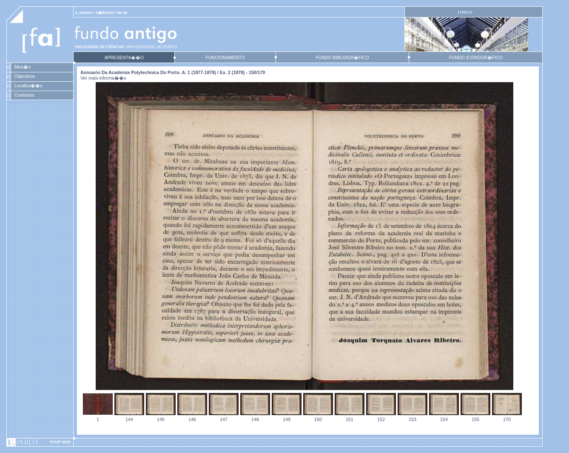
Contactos (24, 94)
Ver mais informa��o (103, 77)
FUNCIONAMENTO (225, 57)
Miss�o (22, 66)
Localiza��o (28, 85)
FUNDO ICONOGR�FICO (476, 57)
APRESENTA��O (123, 57)
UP (466, 12)
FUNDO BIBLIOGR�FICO (342, 57)
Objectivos (24, 76)
